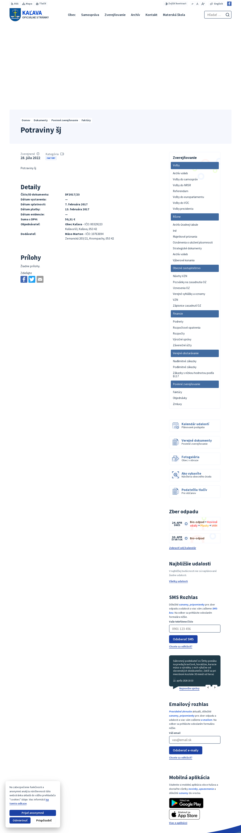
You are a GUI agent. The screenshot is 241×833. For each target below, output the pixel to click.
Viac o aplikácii (178, 741)
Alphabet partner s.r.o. (54, 789)
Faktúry (51, 76)
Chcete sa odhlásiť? (180, 564)
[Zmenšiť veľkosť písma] (193, 3)
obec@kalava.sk (220, 814)
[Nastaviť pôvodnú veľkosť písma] (197, 3)
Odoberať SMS (183, 557)
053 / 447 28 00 (218, 810)
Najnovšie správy (189, 606)
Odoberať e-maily (185, 668)
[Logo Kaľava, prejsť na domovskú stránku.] (29, 14)
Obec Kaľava (36, 792)
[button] (208, 605)
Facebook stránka (221, 818)
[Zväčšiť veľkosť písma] (203, 3)
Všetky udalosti (178, 499)
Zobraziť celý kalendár (182, 466)
